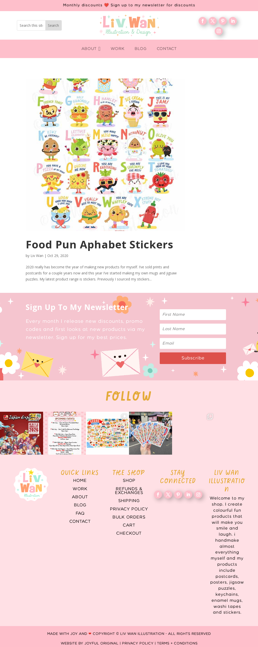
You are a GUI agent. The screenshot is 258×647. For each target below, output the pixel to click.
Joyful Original (101, 643)
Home (80, 481)
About (80, 497)
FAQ (80, 513)
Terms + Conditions (177, 643)
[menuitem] (91, 49)
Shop (129, 481)
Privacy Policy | (139, 643)
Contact (80, 522)
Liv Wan (36, 255)
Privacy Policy (129, 509)
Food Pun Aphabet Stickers (99, 244)
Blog (80, 505)
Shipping (129, 501)
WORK (80, 489)
